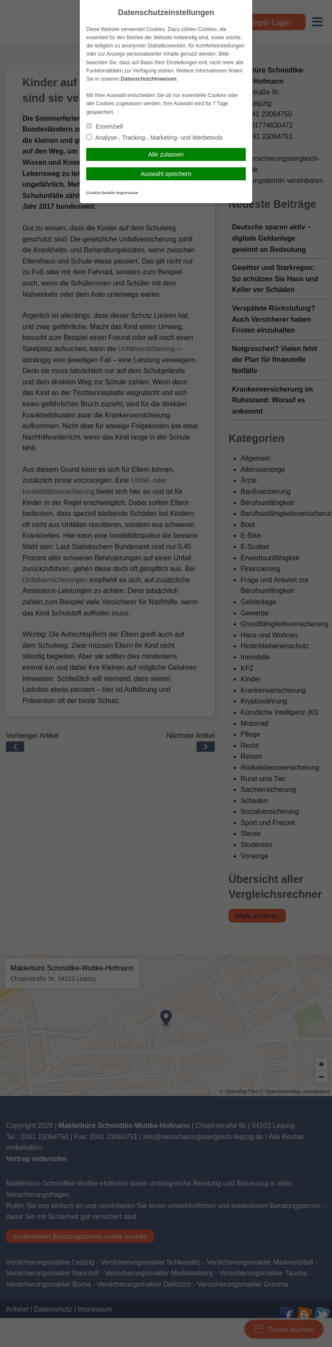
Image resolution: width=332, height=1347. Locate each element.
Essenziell (104, 126)
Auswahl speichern (166, 173)
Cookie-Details (100, 192)
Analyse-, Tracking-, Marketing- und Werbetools (154, 137)
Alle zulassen (166, 154)
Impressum (127, 192)
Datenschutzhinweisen (148, 79)
